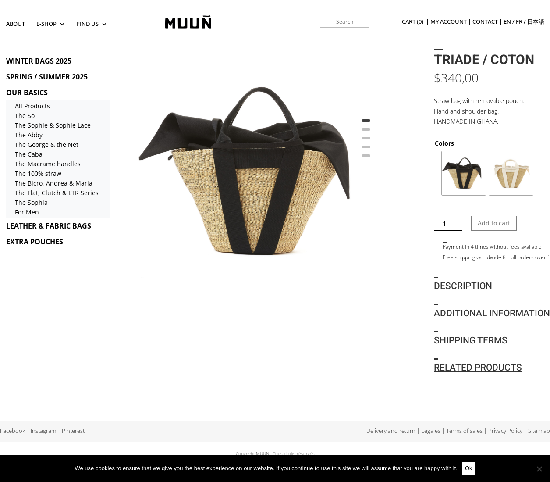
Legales (430, 431)
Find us (88, 24)
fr (519, 21)
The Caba (29, 154)
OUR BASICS (27, 92)
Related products (478, 368)
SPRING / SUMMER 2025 (47, 77)
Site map (539, 431)
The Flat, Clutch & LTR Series (57, 193)
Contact (485, 21)
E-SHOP (46, 24)
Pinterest (73, 431)
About (15, 24)
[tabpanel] (254, 172)
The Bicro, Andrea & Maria (53, 183)
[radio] (464, 173)
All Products (32, 106)
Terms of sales (464, 431)
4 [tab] (366, 150)
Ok (468, 468)
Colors (444, 143)
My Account (448, 21)
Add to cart (494, 223)
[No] (539, 468)
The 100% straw (38, 173)
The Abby (29, 135)
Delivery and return (390, 431)
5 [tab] (366, 158)
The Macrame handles (48, 164)
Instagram (43, 431)
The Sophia (31, 202)
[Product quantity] (448, 223)
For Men (27, 212)
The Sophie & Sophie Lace (53, 125)
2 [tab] (366, 132)
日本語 (535, 21)
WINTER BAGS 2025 (38, 61)
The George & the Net (46, 144)
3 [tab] (366, 141)
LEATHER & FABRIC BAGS (48, 226)
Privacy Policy (505, 431)
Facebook (12, 431)
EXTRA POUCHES (34, 241)
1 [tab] (366, 123)
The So (25, 115)
